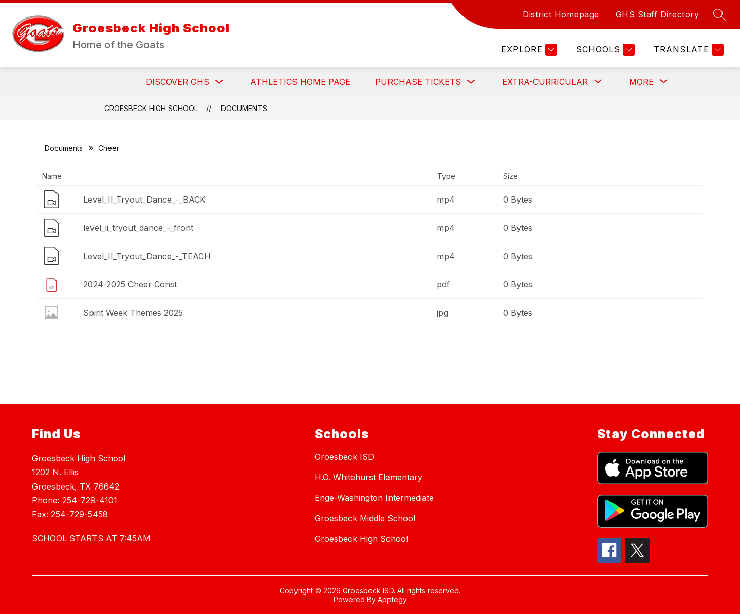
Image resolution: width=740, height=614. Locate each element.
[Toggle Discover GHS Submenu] (219, 82)
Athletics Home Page (300, 82)
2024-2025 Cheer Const (130, 284)
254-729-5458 (79, 514)
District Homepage (561, 14)
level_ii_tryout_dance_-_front (138, 228)
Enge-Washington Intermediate (374, 498)
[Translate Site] (687, 49)
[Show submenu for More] (641, 82)
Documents (244, 108)
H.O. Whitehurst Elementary (368, 477)
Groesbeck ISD (344, 457)
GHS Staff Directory (657, 14)
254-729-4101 (89, 500)
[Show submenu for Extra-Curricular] (545, 82)
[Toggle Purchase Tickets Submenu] (471, 82)
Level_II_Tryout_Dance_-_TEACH (147, 256)
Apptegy (392, 599)
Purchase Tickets (418, 82)
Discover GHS (177, 82)
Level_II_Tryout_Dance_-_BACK (144, 199)
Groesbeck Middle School (364, 518)
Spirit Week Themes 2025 (133, 313)
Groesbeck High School (151, 108)
